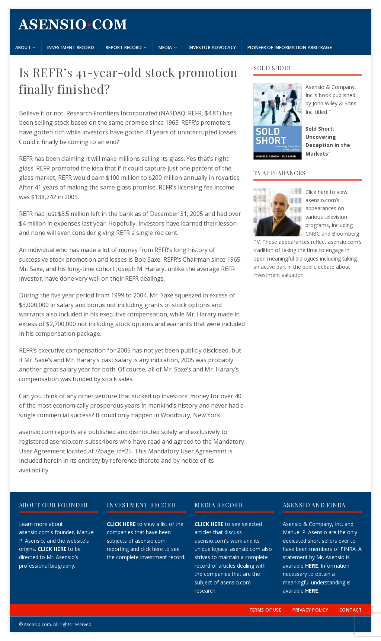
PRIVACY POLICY (310, 610)
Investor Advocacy (212, 47)
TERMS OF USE (265, 610)
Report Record (124, 47)
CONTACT (350, 610)
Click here (317, 191)
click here (152, 548)
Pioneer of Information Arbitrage (289, 47)
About (23, 47)
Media (165, 47)
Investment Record (70, 47)
